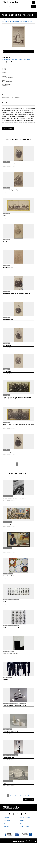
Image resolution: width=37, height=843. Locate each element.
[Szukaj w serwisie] (16, 6)
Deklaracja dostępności (25, 817)
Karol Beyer (6, 58)
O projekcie (6, 826)
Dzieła (10, 21)
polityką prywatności (18, 841)
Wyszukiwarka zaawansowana (18, 10)
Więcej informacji (8, 128)
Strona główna (5, 21)
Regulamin (22, 820)
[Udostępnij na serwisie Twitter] (10, 61)
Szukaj (33, 6)
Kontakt (21, 823)
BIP (4, 823)
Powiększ (19, 51)
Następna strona (29, 799)
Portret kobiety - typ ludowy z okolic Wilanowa (22, 21)
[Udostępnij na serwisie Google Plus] (8, 61)
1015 (29, 795)
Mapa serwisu (7, 820)
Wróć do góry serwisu (25, 826)
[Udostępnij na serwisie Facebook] (11, 61)
